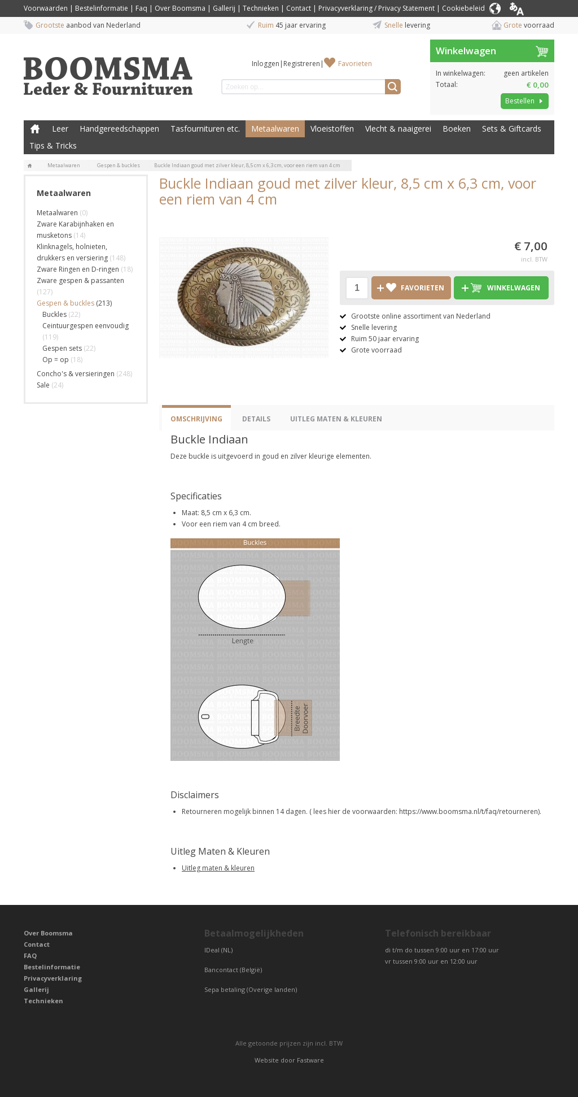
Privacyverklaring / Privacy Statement (376, 8)
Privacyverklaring (53, 978)
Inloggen (265, 63)
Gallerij (224, 8)
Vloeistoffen (332, 128)
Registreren (301, 63)
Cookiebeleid (463, 8)
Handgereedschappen (119, 128)
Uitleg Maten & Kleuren (336, 419)
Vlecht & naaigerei (398, 128)
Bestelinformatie (101, 8)
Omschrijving (196, 419)
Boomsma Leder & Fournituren (35, 128)
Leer (60, 128)
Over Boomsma (180, 8)
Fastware (310, 1060)
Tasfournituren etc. (205, 128)
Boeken (457, 128)
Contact (298, 8)
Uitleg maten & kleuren (218, 868)
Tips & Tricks (53, 145)
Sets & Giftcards (511, 128)
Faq (141, 8)
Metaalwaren (275, 128)
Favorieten (355, 63)
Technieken (261, 8)
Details (256, 419)
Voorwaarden (46, 8)
